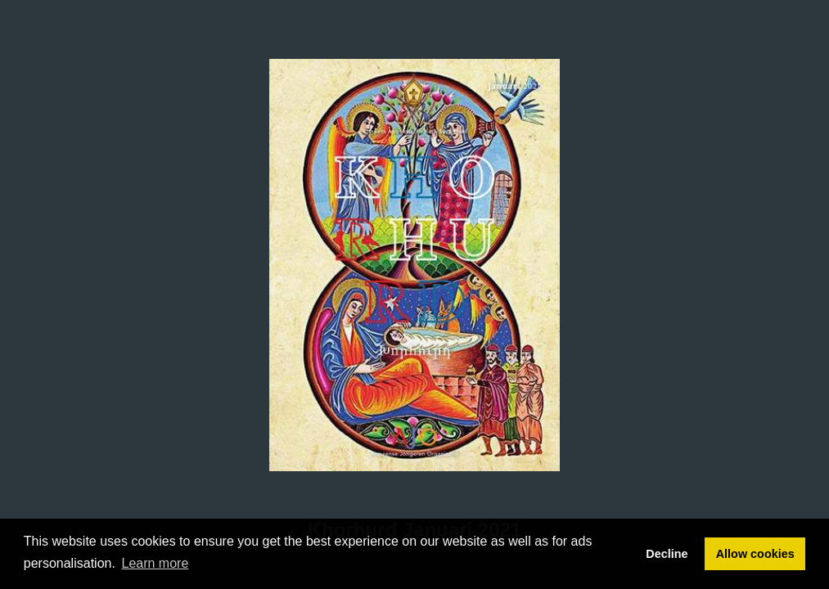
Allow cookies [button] (755, 553)
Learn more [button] (155, 563)
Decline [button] (666, 553)
